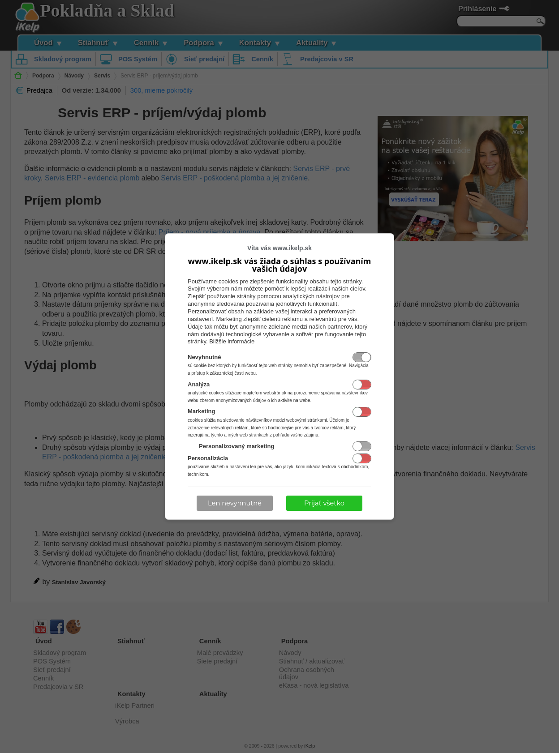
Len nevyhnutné (235, 503)
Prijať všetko (324, 503)
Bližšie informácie (231, 341)
